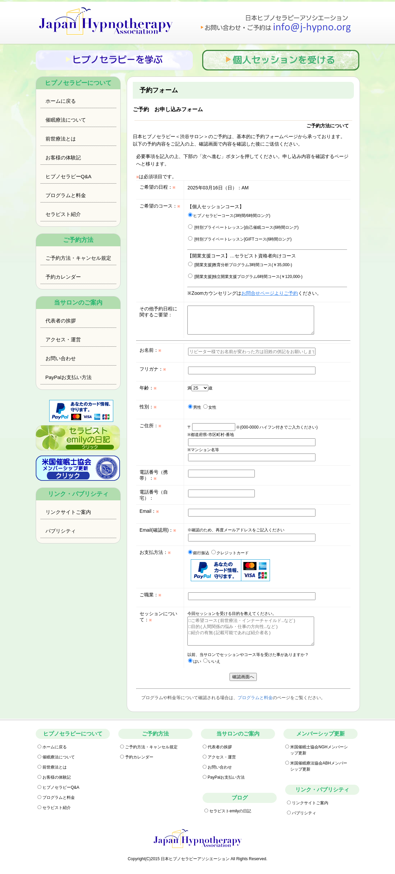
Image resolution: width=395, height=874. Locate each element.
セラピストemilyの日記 (230, 811)
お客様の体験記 (63, 157)
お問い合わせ (60, 358)
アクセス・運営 (63, 339)
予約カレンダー (63, 277)
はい (194, 661)
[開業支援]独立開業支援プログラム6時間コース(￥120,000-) (245, 276)
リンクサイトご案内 (68, 512)
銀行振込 (198, 553)
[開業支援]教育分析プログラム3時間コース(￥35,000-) (240, 264)
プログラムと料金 (65, 195)
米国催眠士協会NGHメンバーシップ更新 (319, 750)
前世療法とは (60, 139)
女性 (209, 407)
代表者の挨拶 (60, 320)
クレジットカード (230, 553)
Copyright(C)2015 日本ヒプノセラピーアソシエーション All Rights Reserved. (197, 858)
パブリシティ (60, 531)
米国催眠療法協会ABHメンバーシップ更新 (318, 766)
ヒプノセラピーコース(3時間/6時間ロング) (229, 215)
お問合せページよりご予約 (269, 293)
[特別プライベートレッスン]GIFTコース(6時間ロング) (240, 239)
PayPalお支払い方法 (68, 377)
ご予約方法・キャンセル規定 (78, 258)
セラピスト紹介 (63, 214)
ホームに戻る (60, 101)
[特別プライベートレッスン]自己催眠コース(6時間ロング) (243, 227)
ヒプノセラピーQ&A (68, 176)
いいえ (211, 661)
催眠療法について (65, 120)
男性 (194, 407)
